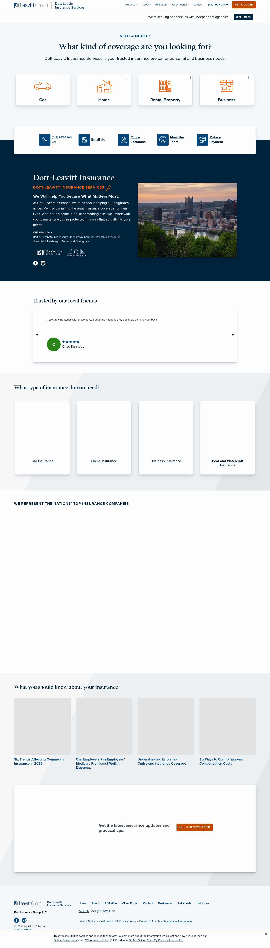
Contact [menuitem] (197, 4)
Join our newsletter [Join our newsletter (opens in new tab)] (194, 827)
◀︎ (38, 334)
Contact (148, 903)
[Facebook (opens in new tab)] (37, 263)
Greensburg (61, 237)
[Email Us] (96, 140)
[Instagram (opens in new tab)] (44, 263)
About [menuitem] (145, 4)
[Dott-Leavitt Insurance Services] (49, 5)
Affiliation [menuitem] (161, 4)
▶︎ (234, 334)
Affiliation (111, 903)
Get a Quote (244, 4)
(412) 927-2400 (106, 911)
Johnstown (76, 237)
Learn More (243, 17)
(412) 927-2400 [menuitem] (218, 4)
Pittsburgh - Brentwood (61, 241)
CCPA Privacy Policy (97, 940)
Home (82, 903)
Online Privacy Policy (66, 940)
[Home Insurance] (104, 474)
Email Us (84, 911)
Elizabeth (47, 237)
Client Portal (130, 903)
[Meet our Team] (174, 140)
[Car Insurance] (42, 474)
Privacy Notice (87, 921)
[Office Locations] (135, 140)
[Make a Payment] (214, 140)
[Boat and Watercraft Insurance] (228, 474)
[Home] (42, 903)
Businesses (165, 903)
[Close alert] (265, 934)
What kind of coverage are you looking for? (135, 47)
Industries (203, 903)
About (95, 903)
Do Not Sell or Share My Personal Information (166, 921)
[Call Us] (56, 140)
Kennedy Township (95, 237)
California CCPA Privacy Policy (117, 921)
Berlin (36, 237)
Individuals (184, 903)
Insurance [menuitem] (130, 4)
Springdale (82, 241)
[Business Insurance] (166, 474)
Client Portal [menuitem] (179, 4)
